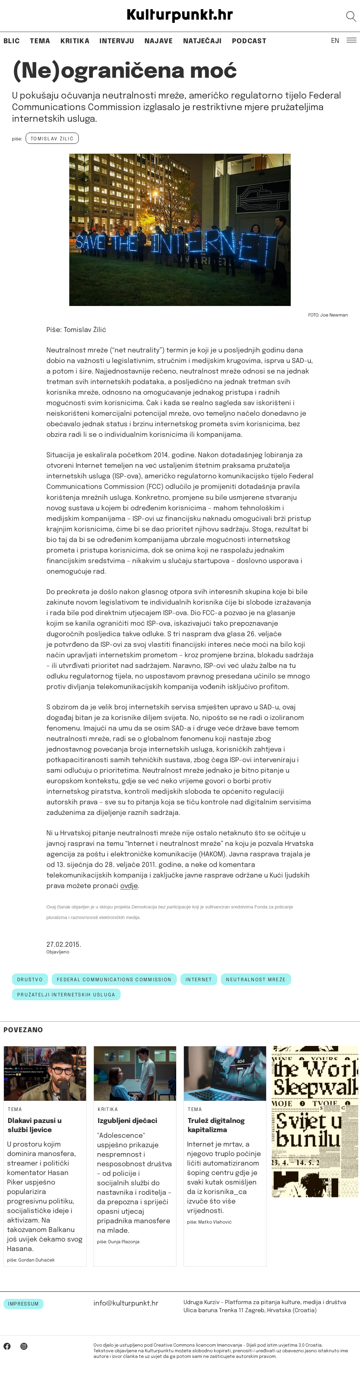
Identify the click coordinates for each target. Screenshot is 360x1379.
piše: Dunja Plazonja (118, 1242)
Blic (12, 41)
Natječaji (202, 41)
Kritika (75, 41)
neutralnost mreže (256, 979)
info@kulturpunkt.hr (126, 1303)
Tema (40, 41)
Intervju (117, 41)
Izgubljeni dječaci (127, 1121)
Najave (158, 41)
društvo (30, 979)
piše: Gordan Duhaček (31, 1260)
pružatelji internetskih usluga (66, 994)
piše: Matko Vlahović (209, 1222)
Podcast (249, 41)
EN (335, 40)
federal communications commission (114, 979)
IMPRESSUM (23, 1304)
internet (199, 979)
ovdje (129, 886)
